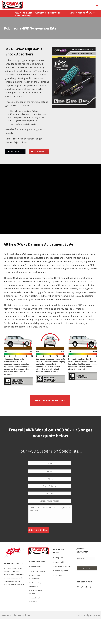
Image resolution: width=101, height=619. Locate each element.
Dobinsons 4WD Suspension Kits (35, 577)
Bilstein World (58, 562)
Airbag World (58, 558)
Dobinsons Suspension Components (37, 584)
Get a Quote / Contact (37, 571)
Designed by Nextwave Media (89, 615)
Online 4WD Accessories (61, 566)
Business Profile (35, 567)
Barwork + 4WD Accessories (34, 599)
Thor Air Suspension (60, 571)
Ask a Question (38, 151)
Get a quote (13, 151)
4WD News (57, 575)
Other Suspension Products (35, 592)
